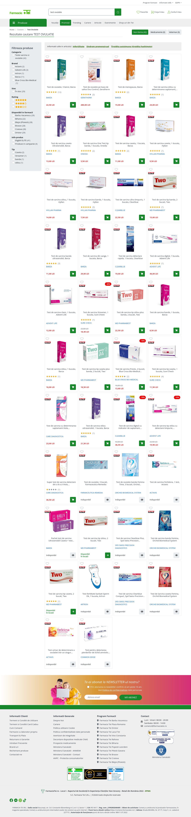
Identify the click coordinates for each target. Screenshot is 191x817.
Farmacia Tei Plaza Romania (111, 724)
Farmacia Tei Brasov (107, 754)
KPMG (147, 791)
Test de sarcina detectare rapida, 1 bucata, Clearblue (130, 257)
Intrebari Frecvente (18, 743)
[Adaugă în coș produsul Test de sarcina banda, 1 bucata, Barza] (176, 330)
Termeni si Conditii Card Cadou (24, 724)
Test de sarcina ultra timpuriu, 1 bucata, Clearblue (130, 200)
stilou (19, 162)
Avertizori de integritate (64, 735)
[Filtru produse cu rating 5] (13, 100)
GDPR (177, 2)
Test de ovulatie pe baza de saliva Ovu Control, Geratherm (96, 88)
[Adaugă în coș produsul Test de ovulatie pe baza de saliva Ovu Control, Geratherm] (107, 105)
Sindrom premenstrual (97, 46)
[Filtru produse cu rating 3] (13, 107)
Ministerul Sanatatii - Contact (66, 754)
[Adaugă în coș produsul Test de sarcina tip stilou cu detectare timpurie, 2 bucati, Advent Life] (176, 443)
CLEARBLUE (120, 210)
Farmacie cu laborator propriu (23, 731)
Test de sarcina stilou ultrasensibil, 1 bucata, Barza (96, 426)
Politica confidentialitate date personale (71, 731)
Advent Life (21, 70)
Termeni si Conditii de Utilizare (24, 720)
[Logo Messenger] (16, 800)
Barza (19, 76)
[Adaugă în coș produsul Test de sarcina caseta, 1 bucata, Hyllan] (176, 161)
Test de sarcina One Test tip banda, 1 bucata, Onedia (95, 144)
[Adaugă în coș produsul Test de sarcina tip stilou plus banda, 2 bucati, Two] (142, 330)
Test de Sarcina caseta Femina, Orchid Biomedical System (165, 595)
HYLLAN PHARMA (157, 154)
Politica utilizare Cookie (64, 728)
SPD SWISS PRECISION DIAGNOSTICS (124, 546)
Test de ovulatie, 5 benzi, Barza (61, 87)
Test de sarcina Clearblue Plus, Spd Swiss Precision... (130, 539)
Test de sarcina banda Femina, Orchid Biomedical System (165, 539)
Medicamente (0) (158, 32)
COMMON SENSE (88, 657)
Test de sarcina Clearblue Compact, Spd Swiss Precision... (130, 595)
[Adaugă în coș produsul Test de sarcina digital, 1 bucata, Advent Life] (176, 274)
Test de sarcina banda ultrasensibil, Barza (61, 257)
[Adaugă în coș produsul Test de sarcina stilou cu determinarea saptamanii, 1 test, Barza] (176, 105)
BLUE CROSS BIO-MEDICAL (126, 379)
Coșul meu (157, 11)
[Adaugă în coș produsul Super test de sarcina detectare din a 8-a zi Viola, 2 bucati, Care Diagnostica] (73, 500)
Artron (19, 73)
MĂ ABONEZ (131, 697)
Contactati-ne (16, 754)
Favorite (142, 12)
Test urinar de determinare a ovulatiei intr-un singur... (61, 651)
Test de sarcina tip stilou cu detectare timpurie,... (164, 426)
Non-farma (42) (140, 32)
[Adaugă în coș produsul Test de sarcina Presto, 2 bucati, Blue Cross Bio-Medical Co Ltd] (142, 387)
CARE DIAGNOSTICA (54, 436)
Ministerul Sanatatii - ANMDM (67, 750)
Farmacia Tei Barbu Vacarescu (112, 720)
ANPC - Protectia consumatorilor (68, 758)
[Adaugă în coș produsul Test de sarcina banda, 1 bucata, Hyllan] (107, 217)
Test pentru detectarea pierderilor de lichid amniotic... (96, 651)
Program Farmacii (150, 2)
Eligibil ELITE (22, 140)
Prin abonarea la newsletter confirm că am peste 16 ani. (116, 687)
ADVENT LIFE (155, 266)
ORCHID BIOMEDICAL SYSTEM (128, 492)
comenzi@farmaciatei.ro (155, 726)
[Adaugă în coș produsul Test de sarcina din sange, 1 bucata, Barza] (107, 274)
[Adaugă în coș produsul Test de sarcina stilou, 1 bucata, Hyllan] (73, 217)
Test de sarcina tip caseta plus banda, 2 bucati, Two (96, 370)
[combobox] (81, 12)
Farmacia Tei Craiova (108, 758)
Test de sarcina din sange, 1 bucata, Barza (95, 257)
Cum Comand (16, 728)
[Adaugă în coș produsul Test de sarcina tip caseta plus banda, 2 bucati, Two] (107, 387)
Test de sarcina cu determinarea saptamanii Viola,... (61, 426)
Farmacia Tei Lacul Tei (108, 731)
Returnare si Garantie (19, 739)
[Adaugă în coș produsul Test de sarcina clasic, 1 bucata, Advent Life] (73, 330)
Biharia (20, 118)
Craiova (20, 129)
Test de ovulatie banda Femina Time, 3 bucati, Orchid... (130, 483)
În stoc (20, 91)
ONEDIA (84, 154)
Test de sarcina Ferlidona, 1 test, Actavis (165, 483)
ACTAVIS (153, 492)
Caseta (19, 152)
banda (19, 159)
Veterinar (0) (174, 32)
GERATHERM (86, 97)
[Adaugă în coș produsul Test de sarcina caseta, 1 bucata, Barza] (142, 161)
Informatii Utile (165, 2)
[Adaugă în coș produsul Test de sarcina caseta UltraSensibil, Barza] (73, 161)
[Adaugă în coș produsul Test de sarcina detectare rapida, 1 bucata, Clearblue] (142, 274)
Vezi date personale (120, 690)
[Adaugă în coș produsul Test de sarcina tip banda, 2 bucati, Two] (176, 217)
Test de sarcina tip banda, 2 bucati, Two (164, 200)
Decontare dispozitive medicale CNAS (70, 739)
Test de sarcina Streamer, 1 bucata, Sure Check (95, 313)
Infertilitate (78, 46)
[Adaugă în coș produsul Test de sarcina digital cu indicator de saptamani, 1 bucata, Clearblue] (142, 443)
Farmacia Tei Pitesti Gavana (111, 750)
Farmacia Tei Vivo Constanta (111, 735)
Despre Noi (58, 720)
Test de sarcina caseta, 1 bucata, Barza (130, 144)
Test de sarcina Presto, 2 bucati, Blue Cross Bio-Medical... (130, 370)
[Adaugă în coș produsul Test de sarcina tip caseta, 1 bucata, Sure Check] (176, 387)
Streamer (21, 155)
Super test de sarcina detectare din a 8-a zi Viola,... (61, 483)
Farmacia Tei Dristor (107, 728)
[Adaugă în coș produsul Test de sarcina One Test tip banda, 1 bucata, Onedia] (107, 161)
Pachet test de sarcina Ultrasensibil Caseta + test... (61, 539)
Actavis (19, 66)
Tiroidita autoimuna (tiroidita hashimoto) (131, 46)
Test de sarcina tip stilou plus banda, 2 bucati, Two (130, 313)
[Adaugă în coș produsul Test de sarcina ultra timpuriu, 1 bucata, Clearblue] (142, 217)
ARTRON (84, 604)
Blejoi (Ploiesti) (23, 122)
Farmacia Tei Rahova (108, 739)
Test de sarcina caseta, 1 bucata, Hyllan (165, 144)
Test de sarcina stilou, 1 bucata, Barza (61, 370)
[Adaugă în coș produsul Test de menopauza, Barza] (142, 105)
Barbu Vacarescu (25, 115)
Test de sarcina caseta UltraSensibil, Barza (61, 144)
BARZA (49, 97)
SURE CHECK (86, 323)
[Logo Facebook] (11, 800)
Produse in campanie (26, 143)
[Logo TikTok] (24, 800)
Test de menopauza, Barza (130, 87)
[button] (107, 500)
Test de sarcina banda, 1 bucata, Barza (165, 313)
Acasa (12, 29)
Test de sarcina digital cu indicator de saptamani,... (130, 426)
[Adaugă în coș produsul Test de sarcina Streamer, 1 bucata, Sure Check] (107, 330)
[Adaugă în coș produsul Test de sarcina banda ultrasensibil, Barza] (73, 274)
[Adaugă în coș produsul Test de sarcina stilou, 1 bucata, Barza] (73, 387)
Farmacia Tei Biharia (107, 743)
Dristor (20, 132)
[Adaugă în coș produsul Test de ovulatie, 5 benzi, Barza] (73, 105)
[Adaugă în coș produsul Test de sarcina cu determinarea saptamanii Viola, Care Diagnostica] (73, 443)
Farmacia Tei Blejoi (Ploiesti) (111, 762)
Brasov (20, 125)
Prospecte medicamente (64, 743)
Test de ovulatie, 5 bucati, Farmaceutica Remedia (95, 483)
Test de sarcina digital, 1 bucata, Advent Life (165, 257)
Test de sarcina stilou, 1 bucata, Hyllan (61, 200)
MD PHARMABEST (157, 210)
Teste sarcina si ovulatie (22, 56)
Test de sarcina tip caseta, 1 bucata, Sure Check (164, 370)
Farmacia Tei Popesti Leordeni (112, 747)
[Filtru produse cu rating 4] (13, 103)
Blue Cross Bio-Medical (25, 82)
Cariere (56, 724)
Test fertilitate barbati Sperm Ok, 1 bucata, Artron (96, 595)
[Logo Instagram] (20, 800)
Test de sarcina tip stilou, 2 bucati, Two (95, 539)
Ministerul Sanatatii (62, 747)
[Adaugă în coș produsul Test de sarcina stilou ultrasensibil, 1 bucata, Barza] (107, 443)
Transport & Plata (18, 735)
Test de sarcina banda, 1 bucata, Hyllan (96, 200)
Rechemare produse (19, 750)
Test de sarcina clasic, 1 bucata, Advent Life (61, 313)
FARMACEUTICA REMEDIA (92, 492)
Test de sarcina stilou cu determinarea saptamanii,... (165, 88)
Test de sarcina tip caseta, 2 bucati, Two (61, 595)
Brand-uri (14, 747)
